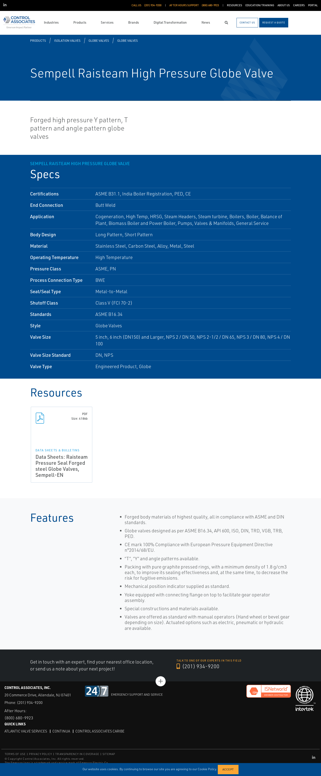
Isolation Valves (67, 40)
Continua (61, 731)
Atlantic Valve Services (25, 731)
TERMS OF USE (15, 754)
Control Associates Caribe (99, 731)
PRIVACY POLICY (40, 754)
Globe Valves (98, 40)
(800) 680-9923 (18, 717)
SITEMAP (109, 754)
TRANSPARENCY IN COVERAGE (77, 754)
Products (38, 40)
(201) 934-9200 (198, 666)
